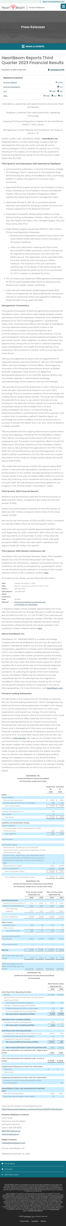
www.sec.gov (19, 738)
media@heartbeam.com (14, 1143)
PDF (60, 91)
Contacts (9, 1169)
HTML (52, 91)
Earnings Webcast (10, 82)
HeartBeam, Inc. (29, 1216)
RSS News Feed (11, 1175)
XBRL (5, 96)
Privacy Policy (24, 1221)
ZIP (60, 95)
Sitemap (43, 1221)
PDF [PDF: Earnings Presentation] (60, 87)
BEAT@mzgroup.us (11, 1131)
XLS (53, 95)
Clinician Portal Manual (35, 1210)
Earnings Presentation (11, 87)
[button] (63, 6)
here (46, 573)
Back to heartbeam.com (53, 2)
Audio (59, 82)
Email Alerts (10, 1164)
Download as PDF (56, 70)
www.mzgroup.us (10, 1134)
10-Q (5, 91)
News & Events (33, 46)
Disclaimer (34, 1221)
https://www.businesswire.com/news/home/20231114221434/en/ (32, 1109)
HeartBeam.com (55, 688)
